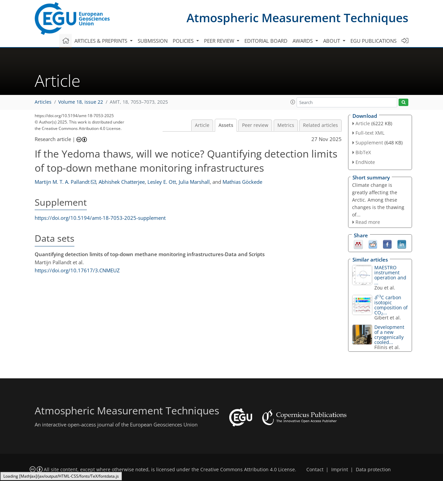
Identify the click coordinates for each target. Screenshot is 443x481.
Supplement (369, 142)
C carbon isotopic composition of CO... (391, 305)
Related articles (320, 125)
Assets (225, 125)
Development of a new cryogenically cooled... (389, 334)
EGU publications (373, 40)
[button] (293, 102)
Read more (367, 222)
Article (202, 125)
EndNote (365, 162)
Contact (314, 470)
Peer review (255, 125)
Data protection (373, 470)
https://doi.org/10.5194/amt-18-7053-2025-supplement (100, 217)
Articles (43, 102)
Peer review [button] (220, 40)
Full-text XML (369, 133)
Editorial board (265, 40)
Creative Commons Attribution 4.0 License (247, 470)
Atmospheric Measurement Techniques (297, 18)
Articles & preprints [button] (101, 40)
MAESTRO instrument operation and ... (390, 275)
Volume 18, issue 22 (80, 102)
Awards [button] (303, 40)
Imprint (339, 470)
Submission (153, 40)
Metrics (285, 125)
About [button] (332, 40)
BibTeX (363, 152)
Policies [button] (184, 40)
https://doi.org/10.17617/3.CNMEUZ (77, 270)
